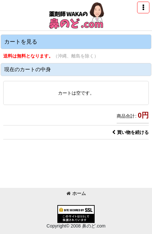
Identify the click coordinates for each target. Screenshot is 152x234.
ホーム (76, 193)
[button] (143, 7)
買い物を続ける (130, 132)
